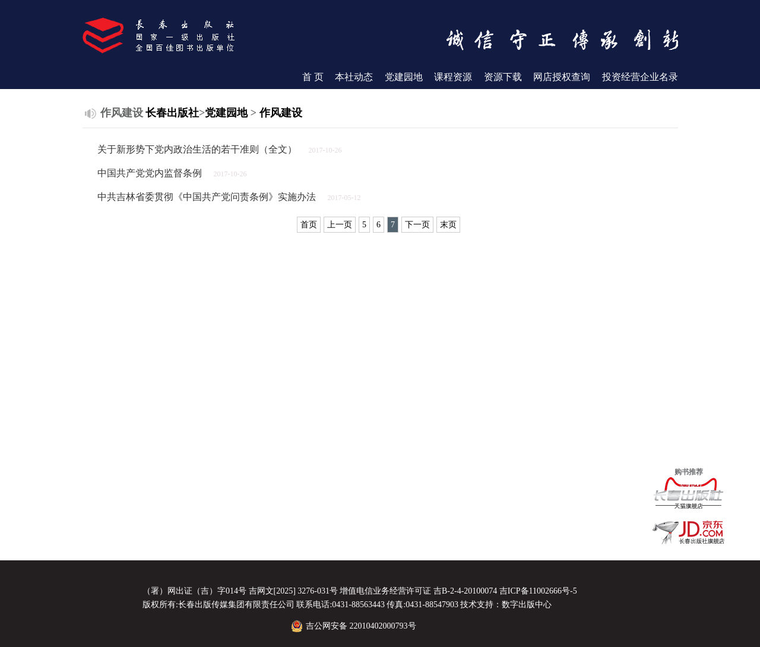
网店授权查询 (561, 77)
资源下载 (503, 77)
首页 (308, 224)
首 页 (313, 77)
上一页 (339, 224)
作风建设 (280, 113)
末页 (448, 224)
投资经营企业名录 (640, 77)
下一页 (417, 224)
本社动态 (354, 77)
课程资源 (453, 77)
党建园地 (404, 77)
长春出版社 (172, 113)
